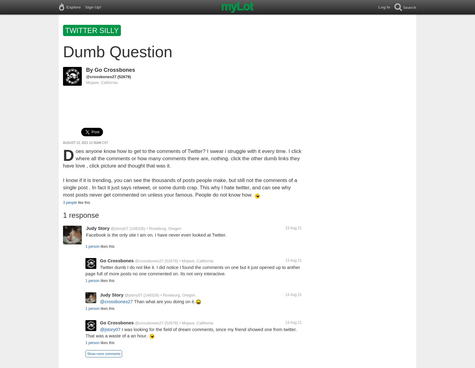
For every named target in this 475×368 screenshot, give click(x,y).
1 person (92, 246)
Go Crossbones (115, 70)
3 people (70, 203)
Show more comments (103, 354)
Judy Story (98, 228)
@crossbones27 (101, 77)
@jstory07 (119, 228)
